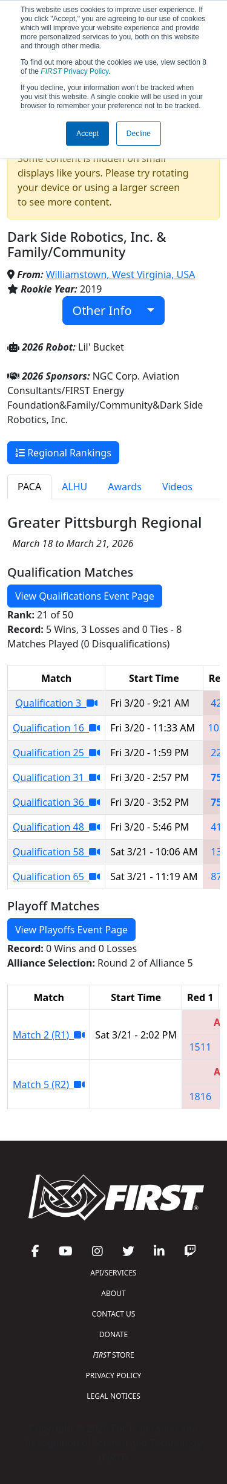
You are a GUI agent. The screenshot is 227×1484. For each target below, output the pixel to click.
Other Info (109, 310)
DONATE (113, 1334)
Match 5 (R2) (49, 1084)
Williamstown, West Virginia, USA (121, 274)
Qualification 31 (56, 777)
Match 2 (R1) (49, 1035)
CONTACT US (114, 1314)
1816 (200, 1096)
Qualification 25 (56, 752)
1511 (200, 1047)
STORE (113, 1355)
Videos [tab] (177, 486)
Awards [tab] (125, 486)
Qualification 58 (56, 851)
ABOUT (113, 1293)
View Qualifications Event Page (84, 596)
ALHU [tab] (74, 486)
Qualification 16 (56, 727)
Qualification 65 (56, 876)
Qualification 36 (56, 802)
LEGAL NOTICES (113, 1396)
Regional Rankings (63, 452)
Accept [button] (87, 133)
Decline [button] (139, 133)
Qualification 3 (56, 703)
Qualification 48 (56, 827)
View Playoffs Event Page (71, 929)
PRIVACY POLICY (114, 1375)
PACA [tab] (29, 486)
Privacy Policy (74, 71)
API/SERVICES (113, 1273)
